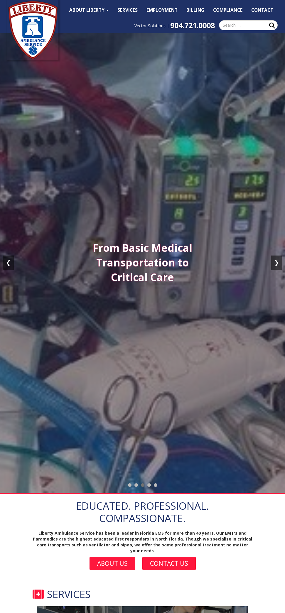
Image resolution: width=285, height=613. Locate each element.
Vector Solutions (150, 25)
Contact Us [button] (169, 563)
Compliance (227, 10)
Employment (162, 10)
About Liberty (88, 10)
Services (127, 10)
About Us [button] (112, 563)
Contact (262, 10)
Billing (195, 10)
